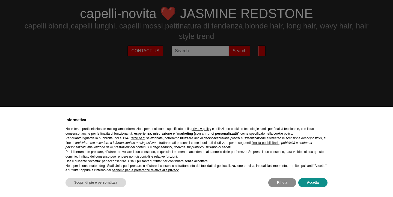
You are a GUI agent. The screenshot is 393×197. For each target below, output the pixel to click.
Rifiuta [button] (282, 182)
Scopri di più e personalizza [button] (95, 182)
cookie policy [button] (282, 133)
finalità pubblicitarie (265, 143)
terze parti (138, 138)
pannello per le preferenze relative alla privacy (145, 170)
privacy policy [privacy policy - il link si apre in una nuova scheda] (201, 129)
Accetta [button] (313, 182)
